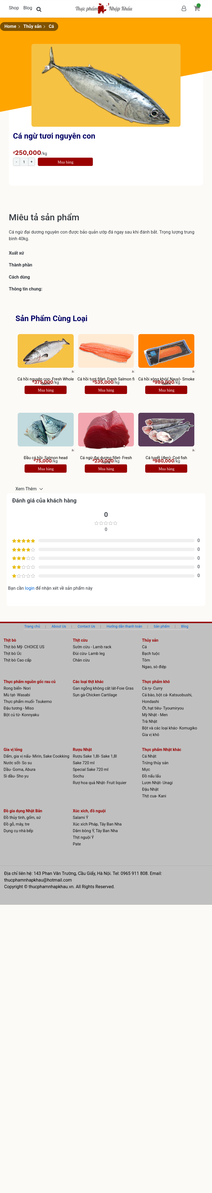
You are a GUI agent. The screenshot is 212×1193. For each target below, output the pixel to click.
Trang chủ (32, 626)
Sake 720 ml (84, 763)
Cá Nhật (149, 756)
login (30, 588)
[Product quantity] (24, 162)
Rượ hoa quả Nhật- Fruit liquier (99, 783)
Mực (146, 769)
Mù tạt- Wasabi (17, 695)
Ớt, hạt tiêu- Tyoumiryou (163, 708)
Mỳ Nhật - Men (155, 715)
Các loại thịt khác (88, 681)
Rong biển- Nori (17, 688)
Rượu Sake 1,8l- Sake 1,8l (95, 756)
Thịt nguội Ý (83, 837)
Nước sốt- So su (18, 763)
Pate (77, 844)
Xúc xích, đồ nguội (89, 811)
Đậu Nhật (150, 789)
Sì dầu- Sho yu (16, 776)
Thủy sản (32, 26)
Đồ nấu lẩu (151, 776)
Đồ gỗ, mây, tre (17, 824)
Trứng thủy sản (155, 763)
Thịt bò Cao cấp (17, 660)
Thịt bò (10, 640)
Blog (27, 7)
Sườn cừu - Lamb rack (92, 647)
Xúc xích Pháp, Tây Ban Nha (97, 824)
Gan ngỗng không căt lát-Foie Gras (103, 688)
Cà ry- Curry (152, 688)
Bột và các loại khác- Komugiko (169, 728)
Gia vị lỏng (13, 749)
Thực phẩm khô (156, 681)
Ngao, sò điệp (154, 667)
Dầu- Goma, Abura (19, 769)
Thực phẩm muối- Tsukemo (28, 701)
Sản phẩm (162, 626)
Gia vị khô (150, 734)
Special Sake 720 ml (90, 769)
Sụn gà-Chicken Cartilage (95, 695)
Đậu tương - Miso (19, 708)
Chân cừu (81, 660)
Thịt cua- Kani (154, 796)
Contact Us (86, 626)
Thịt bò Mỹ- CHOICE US (24, 647)
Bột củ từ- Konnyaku (21, 715)
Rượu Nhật (82, 749)
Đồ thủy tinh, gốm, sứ (22, 817)
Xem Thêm (26, 488)
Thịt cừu (80, 640)
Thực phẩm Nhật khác (161, 749)
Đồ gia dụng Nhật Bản (23, 811)
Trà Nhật (149, 721)
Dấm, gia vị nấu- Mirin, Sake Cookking (36, 756)
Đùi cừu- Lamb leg (89, 653)
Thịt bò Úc (13, 653)
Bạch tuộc (151, 653)
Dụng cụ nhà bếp (18, 831)
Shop (14, 7)
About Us (59, 626)
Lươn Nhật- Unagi (157, 783)
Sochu (78, 776)
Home (10, 26)
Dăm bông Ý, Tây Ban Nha (95, 831)
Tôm (146, 660)
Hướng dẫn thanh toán (124, 626)
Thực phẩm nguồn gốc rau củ (29, 681)
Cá (51, 26)
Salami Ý (80, 817)
